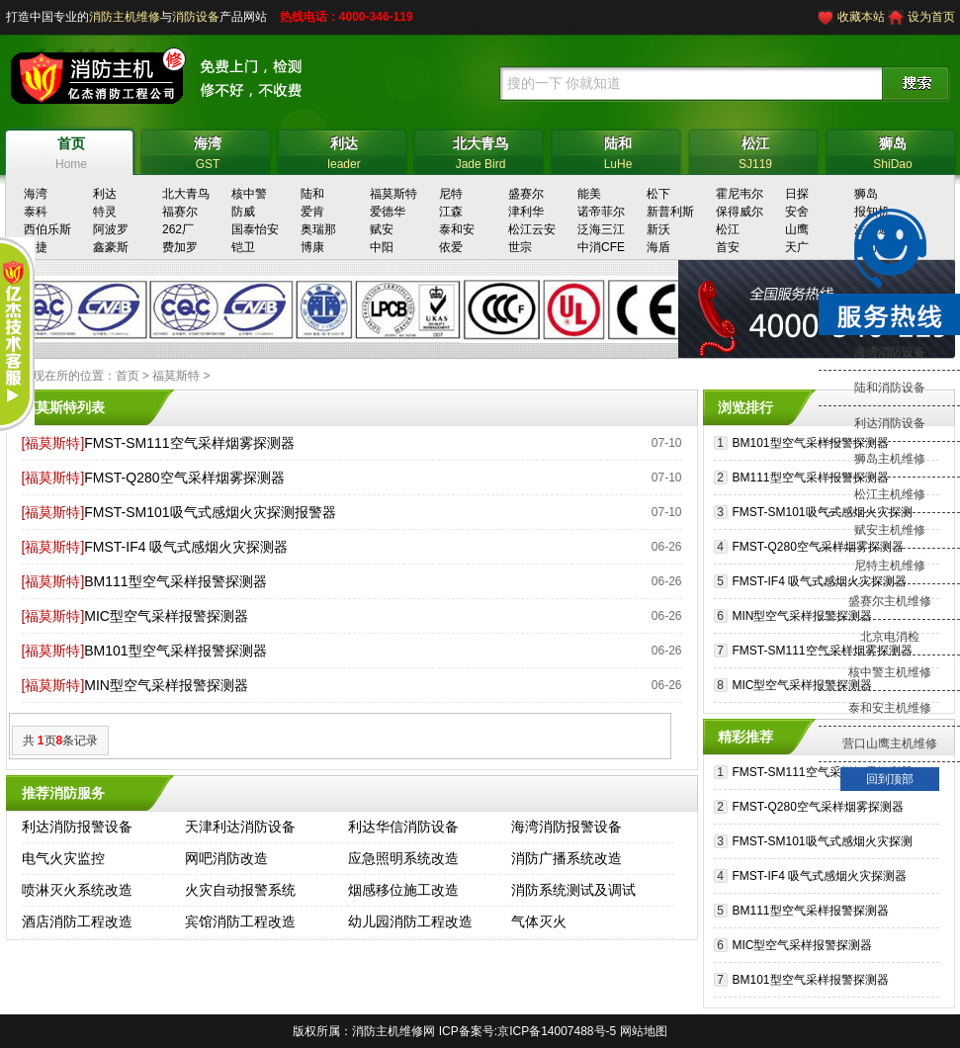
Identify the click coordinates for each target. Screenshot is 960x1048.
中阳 (381, 247)
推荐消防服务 (63, 793)
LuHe (618, 151)
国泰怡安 (255, 229)
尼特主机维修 (889, 565)
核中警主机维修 (889, 672)
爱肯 (312, 211)
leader (344, 151)
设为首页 (931, 17)
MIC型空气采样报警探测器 (166, 616)
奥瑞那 (318, 229)
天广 (797, 247)
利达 (105, 194)
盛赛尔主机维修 (889, 601)
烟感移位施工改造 (403, 890)
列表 (91, 407)
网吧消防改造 (226, 858)
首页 (127, 376)
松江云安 (532, 229)
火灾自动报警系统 (240, 890)
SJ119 (756, 151)
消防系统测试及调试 (573, 890)
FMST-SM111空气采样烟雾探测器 (189, 443)
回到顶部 (890, 779)
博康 (312, 247)
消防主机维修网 (393, 1031)
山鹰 (797, 229)
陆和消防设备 (889, 387)
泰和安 (457, 229)
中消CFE (601, 247)
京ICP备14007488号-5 (556, 1031)
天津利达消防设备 (240, 826)
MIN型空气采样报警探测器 (166, 685)
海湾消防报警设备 (566, 826)
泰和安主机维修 (889, 708)
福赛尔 (180, 211)
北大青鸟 (186, 194)
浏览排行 (745, 407)
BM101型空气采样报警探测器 (175, 650)
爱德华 (387, 211)
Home (71, 151)
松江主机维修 (889, 494)
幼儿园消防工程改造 (410, 921)
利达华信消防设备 (403, 826)
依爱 (451, 247)
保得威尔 (739, 211)
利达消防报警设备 (77, 826)
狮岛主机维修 (889, 459)
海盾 (658, 247)
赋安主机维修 (889, 530)
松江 (728, 229)
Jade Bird (481, 151)
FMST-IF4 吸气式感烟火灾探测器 (186, 547)
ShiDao (893, 151)
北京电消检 (889, 637)
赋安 (381, 229)
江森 (451, 211)
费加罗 (180, 247)
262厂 (178, 229)
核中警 (249, 194)
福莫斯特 (393, 194)
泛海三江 (601, 229)
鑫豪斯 (111, 247)
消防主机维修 (124, 17)
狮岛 (866, 194)
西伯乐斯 (47, 229)
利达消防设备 (889, 423)
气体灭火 (539, 921)
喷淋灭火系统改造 (77, 890)
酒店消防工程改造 (77, 921)
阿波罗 (111, 229)
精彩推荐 (745, 736)
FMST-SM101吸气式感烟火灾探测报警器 (209, 512)
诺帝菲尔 (601, 211)
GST (208, 151)
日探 (797, 194)
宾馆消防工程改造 (240, 921)
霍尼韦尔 (739, 194)
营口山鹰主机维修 (889, 743)
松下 (658, 194)
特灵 (105, 211)
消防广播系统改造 (566, 858)
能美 (589, 194)
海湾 (35, 194)
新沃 (658, 229)
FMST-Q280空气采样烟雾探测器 (184, 477)
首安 (728, 247)
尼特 (451, 194)
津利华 (526, 211)
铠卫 (243, 247)
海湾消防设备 (889, 352)
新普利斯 (670, 211)
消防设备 (195, 17)
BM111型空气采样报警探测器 (175, 581)
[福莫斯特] (53, 443)
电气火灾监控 (63, 858)
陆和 (312, 194)
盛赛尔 (526, 194)
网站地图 (643, 1031)
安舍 (797, 211)
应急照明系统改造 (403, 858)
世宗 (520, 247)
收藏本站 (861, 17)
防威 (243, 211)
